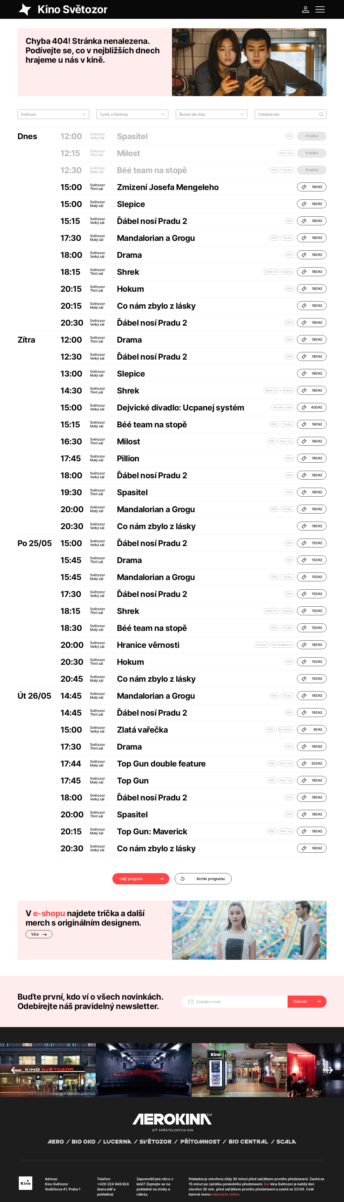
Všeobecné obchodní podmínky (43, 1191)
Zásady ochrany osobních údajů (93, 1191)
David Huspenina (70, 1187)
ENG (289, 197)
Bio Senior (285, 706)
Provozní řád (130, 1191)
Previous (16, 1033)
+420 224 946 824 (113, 1147)
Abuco (39, 1187)
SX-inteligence (282, 621)
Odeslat (300, 964)
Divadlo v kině (282, 383)
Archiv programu (202, 855)
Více (39, 910)
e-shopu (49, 890)
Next (327, 1033)
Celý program (130, 855)
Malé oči (271, 248)
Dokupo (261, 621)
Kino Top (286, 417)
